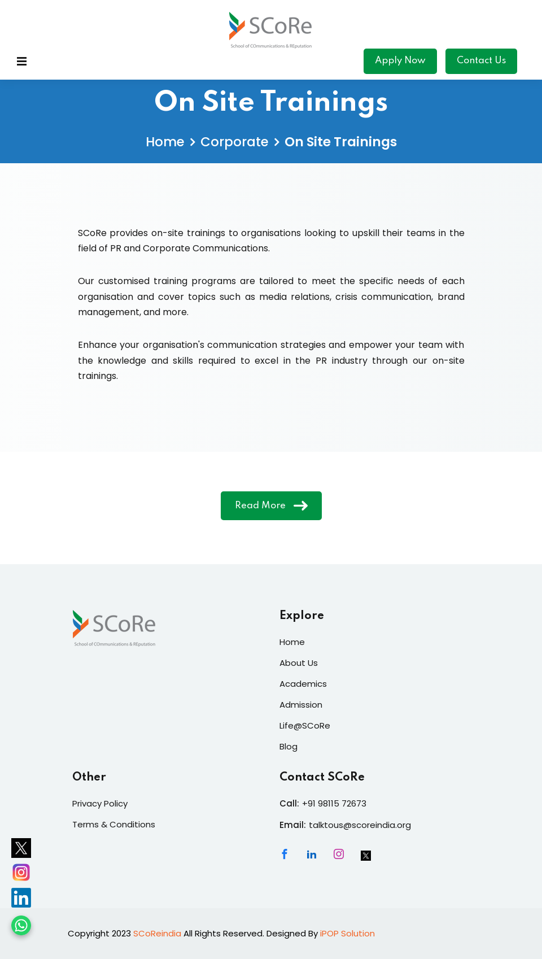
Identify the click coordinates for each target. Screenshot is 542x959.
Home (165, 142)
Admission (300, 704)
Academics (303, 684)
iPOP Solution (347, 933)
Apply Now (400, 61)
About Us (298, 663)
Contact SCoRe (322, 777)
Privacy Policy (100, 803)
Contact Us (481, 61)
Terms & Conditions (113, 824)
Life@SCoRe (304, 725)
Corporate (234, 142)
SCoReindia (157, 933)
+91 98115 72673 (334, 803)
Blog (288, 746)
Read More (271, 505)
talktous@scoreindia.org (360, 825)
